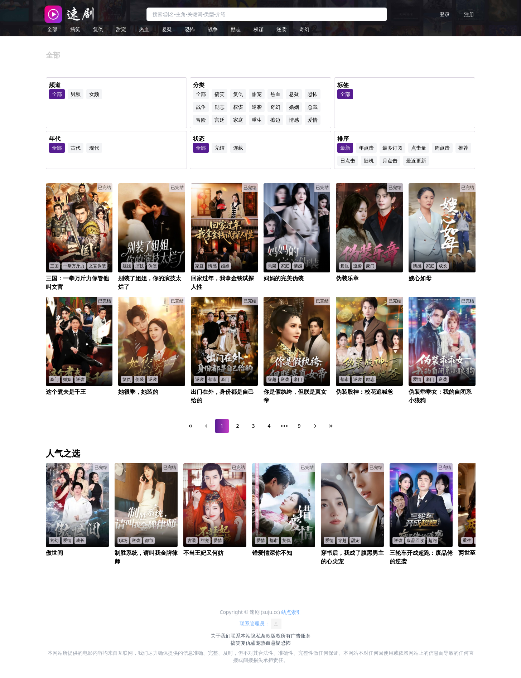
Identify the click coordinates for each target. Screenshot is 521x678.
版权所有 (281, 635)
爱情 (313, 119)
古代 (76, 147)
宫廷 (219, 119)
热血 (144, 29)
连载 (238, 147)
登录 (445, 14)
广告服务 (301, 635)
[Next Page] (315, 426)
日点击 (347, 160)
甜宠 (121, 29)
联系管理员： (261, 624)
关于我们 (221, 635)
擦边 (275, 119)
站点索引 (291, 612)
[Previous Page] (206, 426)
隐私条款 (261, 635)
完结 (219, 147)
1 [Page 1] (221, 425)
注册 (469, 14)
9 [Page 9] (299, 425)
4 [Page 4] (268, 425)
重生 (257, 119)
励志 (236, 29)
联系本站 (241, 635)
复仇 (98, 29)
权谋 (259, 29)
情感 (294, 119)
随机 (369, 160)
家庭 (238, 119)
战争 (213, 29)
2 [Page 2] (237, 425)
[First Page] (190, 426)
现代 (94, 147)
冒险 (201, 119)
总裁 (313, 106)
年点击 (366, 147)
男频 (76, 94)
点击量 (418, 147)
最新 (345, 147)
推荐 (463, 147)
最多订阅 (392, 147)
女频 (94, 94)
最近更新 (416, 160)
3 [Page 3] (253, 425)
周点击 (442, 147)
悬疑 (167, 29)
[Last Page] (331, 426)
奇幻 (304, 29)
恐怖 (190, 29)
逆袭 (281, 29)
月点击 (389, 160)
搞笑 (75, 29)
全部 (52, 29)
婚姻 (294, 106)
